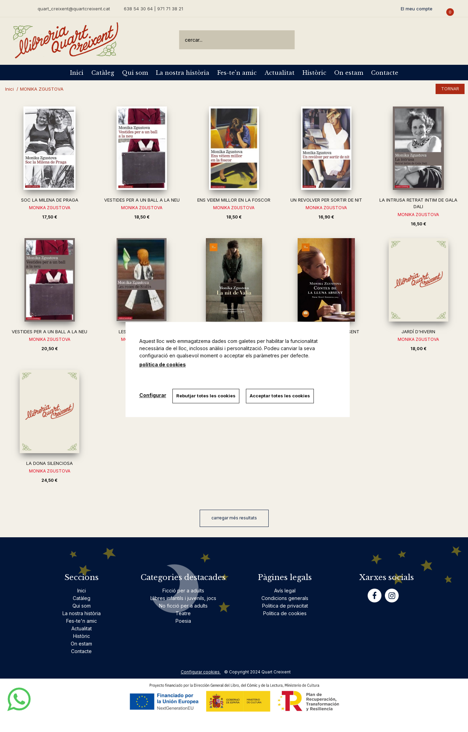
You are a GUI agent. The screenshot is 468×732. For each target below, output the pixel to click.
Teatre (183, 613)
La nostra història (182, 72)
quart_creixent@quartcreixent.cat (74, 8)
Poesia (183, 621)
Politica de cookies (285, 613)
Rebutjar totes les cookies (206, 395)
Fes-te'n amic (237, 72)
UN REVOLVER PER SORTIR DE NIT (326, 200)
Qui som (135, 72)
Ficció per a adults (183, 590)
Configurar (152, 395)
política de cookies (162, 364)
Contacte (384, 72)
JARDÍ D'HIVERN (418, 331)
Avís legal (285, 590)
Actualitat (280, 72)
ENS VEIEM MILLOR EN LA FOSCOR (233, 200)
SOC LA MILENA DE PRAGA (49, 200)
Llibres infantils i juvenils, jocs (183, 598)
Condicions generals (284, 598)
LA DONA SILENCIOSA (49, 463)
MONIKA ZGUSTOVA (49, 207)
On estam (348, 72)
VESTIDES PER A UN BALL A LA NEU (142, 200)
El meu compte (416, 8)
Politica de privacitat (285, 606)
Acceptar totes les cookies (281, 395)
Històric (314, 72)
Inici (76, 72)
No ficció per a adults (183, 606)
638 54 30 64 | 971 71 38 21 (153, 8)
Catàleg (102, 72)
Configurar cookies (201, 671)
